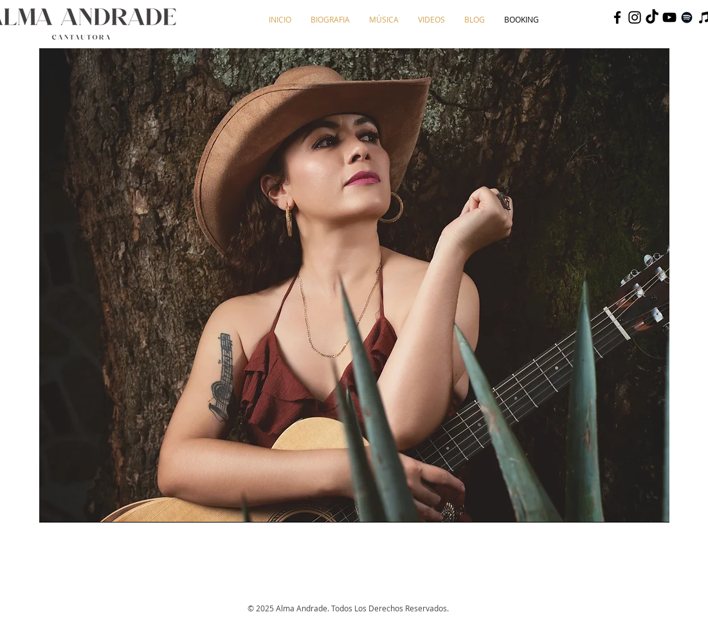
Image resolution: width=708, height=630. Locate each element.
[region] (354, 285)
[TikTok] (652, 17)
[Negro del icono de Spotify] (686, 17)
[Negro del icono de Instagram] (634, 17)
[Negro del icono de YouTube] (669, 17)
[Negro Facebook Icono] (617, 17)
